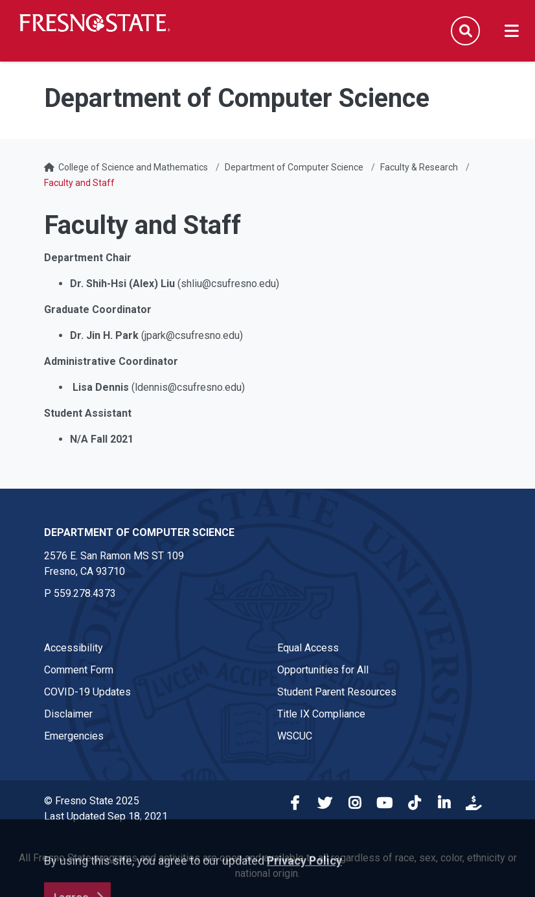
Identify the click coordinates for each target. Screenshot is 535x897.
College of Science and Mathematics (133, 167)
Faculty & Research (419, 167)
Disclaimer (68, 714)
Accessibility (73, 648)
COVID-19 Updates (87, 692)
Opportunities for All (323, 670)
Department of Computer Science (294, 167)
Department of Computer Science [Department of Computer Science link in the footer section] (139, 532)
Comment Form (78, 670)
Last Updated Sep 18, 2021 (106, 816)
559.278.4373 (85, 593)
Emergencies (74, 736)
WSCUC (294, 736)
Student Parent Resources (336, 692)
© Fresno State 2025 (91, 801)
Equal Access (308, 648)
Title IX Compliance (321, 714)
